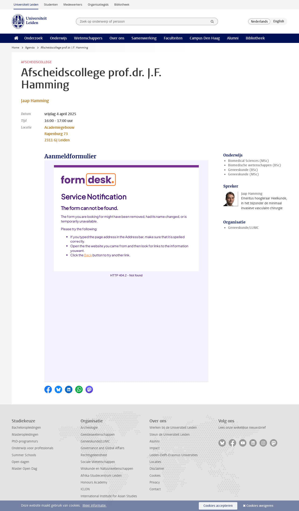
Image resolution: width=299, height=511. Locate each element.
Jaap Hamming (35, 101)
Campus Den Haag (205, 38)
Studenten (51, 5)
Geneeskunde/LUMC (243, 228)
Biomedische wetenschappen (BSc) (254, 165)
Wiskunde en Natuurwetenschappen (107, 468)
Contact (155, 489)
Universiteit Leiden (26, 5)
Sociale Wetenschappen (98, 462)
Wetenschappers (88, 38)
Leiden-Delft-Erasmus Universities (174, 455)
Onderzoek (33, 38)
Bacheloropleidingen (26, 427)
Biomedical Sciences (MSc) (248, 161)
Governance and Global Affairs (102, 448)
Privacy (155, 482)
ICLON (85, 489)
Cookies (155, 475)
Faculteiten (173, 38)
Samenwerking (144, 38)
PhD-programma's (25, 441)
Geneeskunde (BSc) (243, 170)
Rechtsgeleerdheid (94, 455)
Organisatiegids (98, 5)
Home (15, 47)
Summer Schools (24, 455)
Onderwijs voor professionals (32, 448)
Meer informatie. (94, 505)
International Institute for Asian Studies (109, 496)
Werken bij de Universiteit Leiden (173, 427)
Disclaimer (157, 468)
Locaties (155, 462)
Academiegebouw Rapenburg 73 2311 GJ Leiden (59, 134)
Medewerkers (72, 5)
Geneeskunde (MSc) (243, 174)
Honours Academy (94, 482)
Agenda (30, 47)
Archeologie (89, 427)
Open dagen (20, 462)
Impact (155, 448)
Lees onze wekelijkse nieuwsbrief (242, 427)
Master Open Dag (24, 468)
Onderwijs (58, 38)
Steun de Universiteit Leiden (170, 434)
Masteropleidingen (25, 434)
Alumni (232, 38)
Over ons (117, 38)
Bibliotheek (121, 5)
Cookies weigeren (259, 506)
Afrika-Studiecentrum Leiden (101, 475)
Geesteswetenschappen (98, 434)
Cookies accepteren (218, 506)
